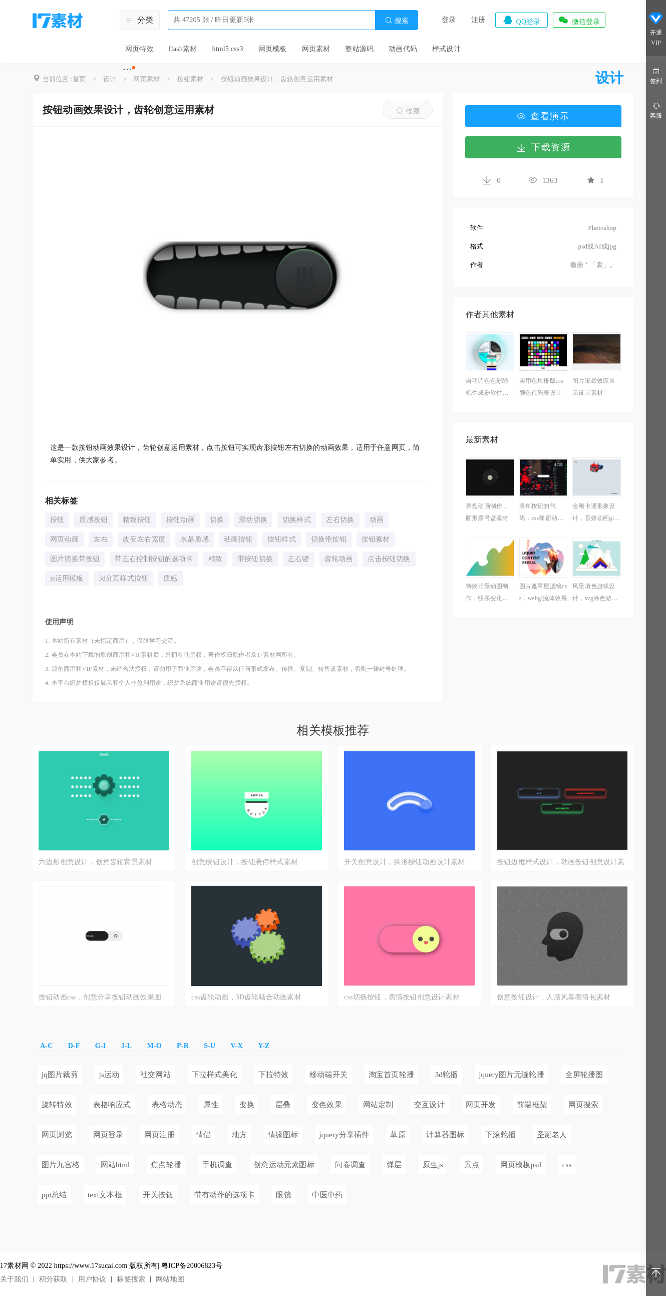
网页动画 (64, 539)
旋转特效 (57, 1105)
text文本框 (105, 1195)
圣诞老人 (552, 1135)
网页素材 (316, 49)
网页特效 (139, 49)
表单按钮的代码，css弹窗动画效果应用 (541, 513)
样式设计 (446, 49)
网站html (115, 1165)
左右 (101, 539)
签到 (655, 75)
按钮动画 (180, 520)
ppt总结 (54, 1195)
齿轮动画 (338, 559)
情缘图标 (283, 1135)
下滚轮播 (500, 1135)
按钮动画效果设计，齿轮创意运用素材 (277, 79)
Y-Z (263, 1046)
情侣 (203, 1135)
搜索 (397, 20)
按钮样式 (281, 539)
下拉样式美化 (214, 1075)
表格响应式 (112, 1105)
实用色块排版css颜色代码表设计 (541, 386)
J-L (126, 1046)
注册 (478, 20)
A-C (46, 1046)
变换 (246, 1105)
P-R (183, 1046)
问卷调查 (350, 1165)
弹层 (394, 1165)
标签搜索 (131, 1279)
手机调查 (217, 1165)
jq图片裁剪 (60, 1075)
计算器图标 (445, 1135)
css (567, 1165)
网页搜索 (583, 1105)
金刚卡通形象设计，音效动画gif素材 (594, 513)
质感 (170, 578)
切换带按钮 (329, 539)
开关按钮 (158, 1195)
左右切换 (340, 520)
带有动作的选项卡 (224, 1195)
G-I (100, 1046)
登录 (449, 20)
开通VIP (655, 29)
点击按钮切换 (389, 559)
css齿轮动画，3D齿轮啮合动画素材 (246, 997)
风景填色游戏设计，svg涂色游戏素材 (594, 593)
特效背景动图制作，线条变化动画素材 (487, 593)
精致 (215, 559)
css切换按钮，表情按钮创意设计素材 (402, 997)
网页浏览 (57, 1135)
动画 (377, 520)
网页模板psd (520, 1165)
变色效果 (326, 1105)
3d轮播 (446, 1075)
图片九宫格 (61, 1165)
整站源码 (359, 49)
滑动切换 (253, 520)
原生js (433, 1165)
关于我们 (14, 1279)
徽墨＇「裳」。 (593, 265)
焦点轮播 (166, 1165)
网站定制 (378, 1105)
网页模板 (272, 49)
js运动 (109, 1075)
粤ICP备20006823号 (192, 1265)
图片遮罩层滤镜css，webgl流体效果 (543, 592)
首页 (79, 79)
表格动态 (167, 1105)
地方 (239, 1135)
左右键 (298, 559)
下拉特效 (273, 1075)
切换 (217, 520)
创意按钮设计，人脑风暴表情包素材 (553, 997)
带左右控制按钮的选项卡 (154, 559)
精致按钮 (137, 520)
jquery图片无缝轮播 (511, 1075)
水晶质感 (194, 539)
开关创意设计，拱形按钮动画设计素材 (404, 862)
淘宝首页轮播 (391, 1075)
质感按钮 (93, 520)
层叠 (282, 1105)
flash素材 (183, 49)
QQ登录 (521, 20)
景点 (471, 1165)
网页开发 (481, 1105)
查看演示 (543, 116)
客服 (655, 110)
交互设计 (429, 1105)
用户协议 (92, 1279)
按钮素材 (190, 79)
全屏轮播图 (584, 1075)
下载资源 (543, 147)
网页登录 (108, 1135)
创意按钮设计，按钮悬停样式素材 (244, 862)
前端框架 (532, 1105)
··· (127, 69)
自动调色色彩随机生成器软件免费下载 (487, 388)
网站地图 (170, 1279)
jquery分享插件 (344, 1135)
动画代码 (403, 49)
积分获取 (53, 1279)
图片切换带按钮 (75, 559)
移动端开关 (328, 1075)
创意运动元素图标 (283, 1165)
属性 (210, 1105)
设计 (109, 79)
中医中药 (327, 1195)
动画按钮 (238, 539)
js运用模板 (67, 578)
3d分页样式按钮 (124, 578)
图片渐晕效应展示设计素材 (593, 386)
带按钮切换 (255, 559)
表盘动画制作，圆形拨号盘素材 (487, 512)
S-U (209, 1046)
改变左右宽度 (144, 539)
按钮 (57, 520)
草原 (397, 1135)
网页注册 (159, 1135)
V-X (237, 1046)
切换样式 (296, 520)
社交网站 (155, 1075)
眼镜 (283, 1195)
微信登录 (579, 20)
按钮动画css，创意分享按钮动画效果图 (100, 997)
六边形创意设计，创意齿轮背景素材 (95, 862)
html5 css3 (227, 49)
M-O (154, 1046)
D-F (74, 1046)
